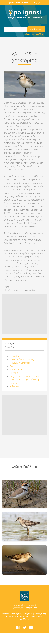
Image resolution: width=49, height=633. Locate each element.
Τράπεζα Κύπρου (31, 607)
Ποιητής (14, 372)
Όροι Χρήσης (16, 613)
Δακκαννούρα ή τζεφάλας (22, 359)
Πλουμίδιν (15, 366)
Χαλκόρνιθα (15, 386)
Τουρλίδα (14, 356)
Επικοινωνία (22, 616)
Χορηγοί (37, 3)
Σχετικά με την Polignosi (18, 3)
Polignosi (17, 605)
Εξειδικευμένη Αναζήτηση (34, 34)
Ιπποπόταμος (16, 369)
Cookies (5, 613)
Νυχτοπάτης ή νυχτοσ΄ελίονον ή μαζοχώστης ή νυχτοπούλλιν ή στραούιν (25, 379)
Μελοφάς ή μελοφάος (20, 362)
